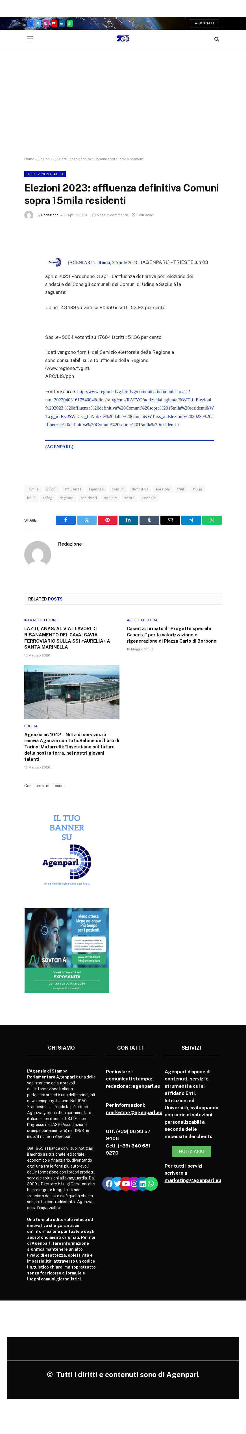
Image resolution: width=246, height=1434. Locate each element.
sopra (129, 498)
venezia (149, 498)
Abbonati (204, 23)
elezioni (163, 489)
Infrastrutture (41, 620)
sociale (110, 498)
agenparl (96, 489)
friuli (181, 489)
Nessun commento (110, 215)
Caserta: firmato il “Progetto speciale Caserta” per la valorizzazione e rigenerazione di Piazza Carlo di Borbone (171, 635)
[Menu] (30, 39)
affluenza (73, 489)
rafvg (48, 498)
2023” (51, 489)
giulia (197, 489)
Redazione (49, 215)
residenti (89, 498)
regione (67, 498)
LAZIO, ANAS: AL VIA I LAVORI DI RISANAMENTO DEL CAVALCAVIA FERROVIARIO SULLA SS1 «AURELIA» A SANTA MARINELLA (67, 638)
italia (31, 498)
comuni (118, 489)
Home (29, 159)
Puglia (31, 726)
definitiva (140, 489)
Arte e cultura (142, 620)
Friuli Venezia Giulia (45, 174)
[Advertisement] (123, 107)
